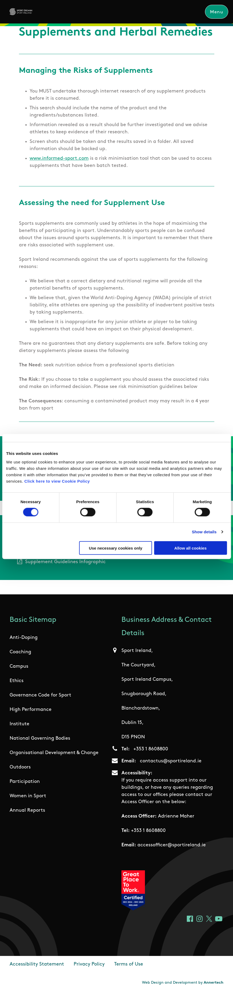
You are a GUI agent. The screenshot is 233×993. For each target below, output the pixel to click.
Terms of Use (128, 964)
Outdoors (20, 767)
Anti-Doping (24, 637)
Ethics (16, 680)
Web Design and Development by (182, 983)
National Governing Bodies (40, 738)
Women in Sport (28, 796)
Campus (19, 666)
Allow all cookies (190, 548)
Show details (204, 532)
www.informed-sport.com (59, 158)
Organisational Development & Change (54, 752)
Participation (25, 781)
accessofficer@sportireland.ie (171, 845)
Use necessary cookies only (115, 548)
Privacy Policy (89, 964)
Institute (19, 724)
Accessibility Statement (37, 964)
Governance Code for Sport (40, 695)
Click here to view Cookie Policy (57, 481)
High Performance (31, 709)
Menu (216, 12)
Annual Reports (27, 810)
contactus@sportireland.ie (171, 761)
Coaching (20, 652)
